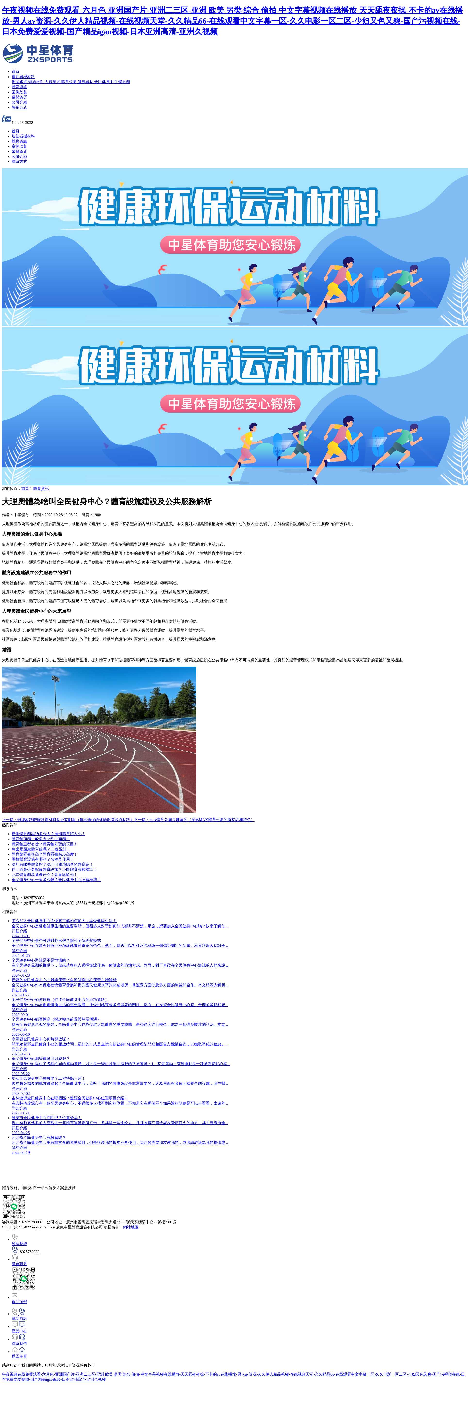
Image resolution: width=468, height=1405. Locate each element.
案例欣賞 (19, 92)
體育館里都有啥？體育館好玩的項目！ (45, 844)
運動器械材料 (23, 77)
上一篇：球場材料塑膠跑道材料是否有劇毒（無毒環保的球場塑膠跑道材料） (68, 820)
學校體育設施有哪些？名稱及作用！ (43, 859)
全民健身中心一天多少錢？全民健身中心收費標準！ (56, 880)
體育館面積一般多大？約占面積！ (41, 839)
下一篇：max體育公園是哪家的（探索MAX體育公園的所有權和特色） (194, 820)
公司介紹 (19, 102)
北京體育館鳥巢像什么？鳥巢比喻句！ (45, 875)
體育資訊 (19, 87)
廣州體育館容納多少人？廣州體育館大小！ (48, 834)
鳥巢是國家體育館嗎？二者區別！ (41, 849)
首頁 (15, 72)
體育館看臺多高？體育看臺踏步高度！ (45, 854)
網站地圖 (131, 1227)
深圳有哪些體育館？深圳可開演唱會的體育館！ (52, 864)
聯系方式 (19, 107)
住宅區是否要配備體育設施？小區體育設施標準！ (54, 869)
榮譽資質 (19, 97)
